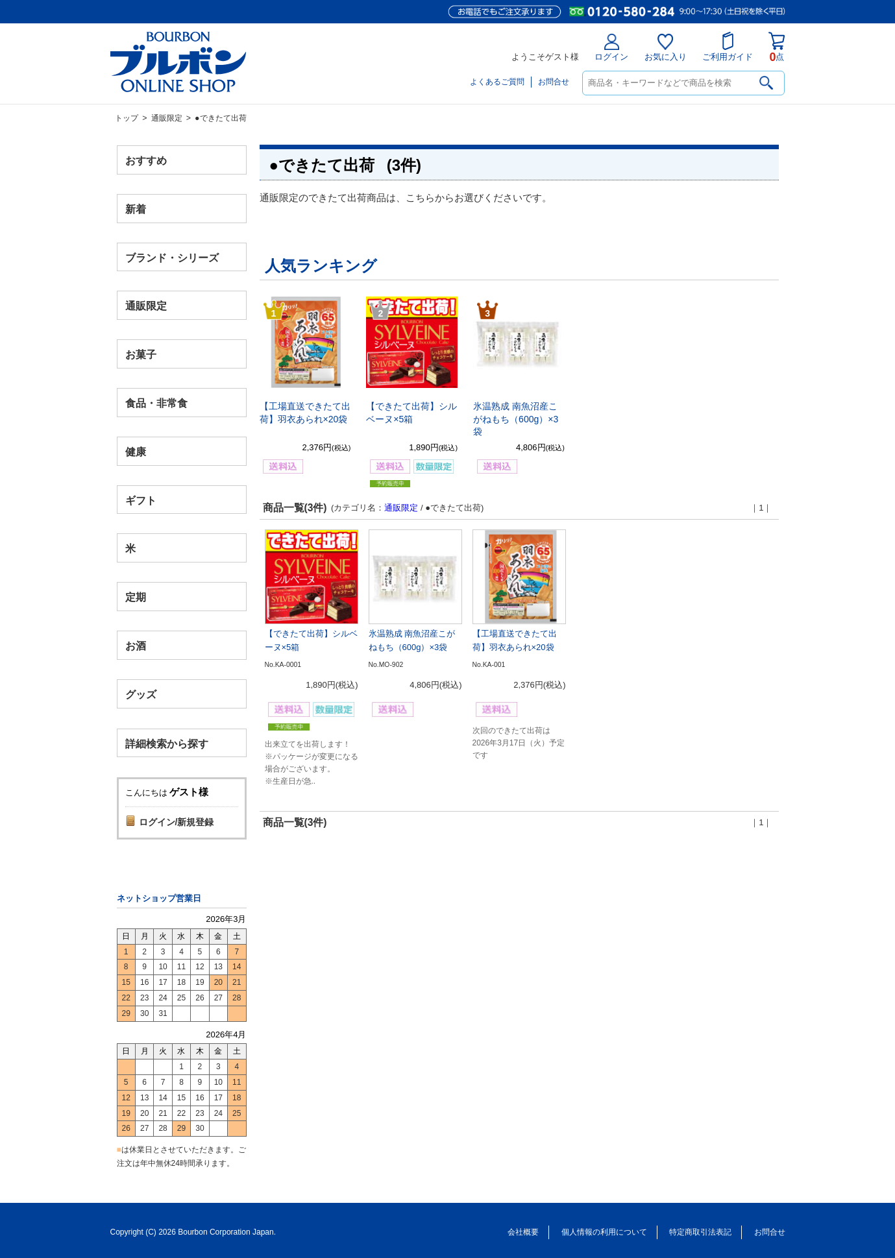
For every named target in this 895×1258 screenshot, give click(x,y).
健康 (135, 451)
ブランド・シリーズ (172, 257)
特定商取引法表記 (700, 1232)
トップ (126, 118)
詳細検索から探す (166, 743)
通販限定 (166, 118)
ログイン (611, 48)
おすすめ (146, 160)
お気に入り (665, 48)
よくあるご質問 (497, 81)
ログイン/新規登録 (176, 822)
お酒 (135, 645)
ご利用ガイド (727, 47)
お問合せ (553, 81)
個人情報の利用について (604, 1232)
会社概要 (523, 1232)
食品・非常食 (156, 403)
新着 (135, 208)
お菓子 (140, 354)
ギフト (140, 499)
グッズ (140, 693)
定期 (135, 597)
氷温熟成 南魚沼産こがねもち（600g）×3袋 (515, 419)
